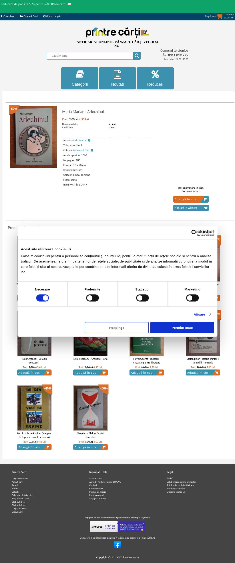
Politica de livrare (97, 491)
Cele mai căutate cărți (22, 495)
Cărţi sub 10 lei (19, 508)
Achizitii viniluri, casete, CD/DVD (105, 481)
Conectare (7, 16)
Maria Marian (80, 140)
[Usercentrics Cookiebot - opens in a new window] (194, 232)
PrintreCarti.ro (132, 557)
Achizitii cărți (95, 478)
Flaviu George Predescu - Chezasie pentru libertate (146, 360)
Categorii (79, 78)
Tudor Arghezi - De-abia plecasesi (34, 360)
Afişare (199, 314)
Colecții (15, 491)
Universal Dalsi (83, 150)
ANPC (170, 478)
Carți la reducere (20, 478)
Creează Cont (29, 16)
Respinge (116, 328)
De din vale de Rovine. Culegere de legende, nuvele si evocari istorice (34, 437)
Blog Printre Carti (20, 498)
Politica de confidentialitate (180, 485)
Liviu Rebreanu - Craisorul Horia (91, 358)
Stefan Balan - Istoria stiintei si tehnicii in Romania (203, 360)
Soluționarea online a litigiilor (181, 481)
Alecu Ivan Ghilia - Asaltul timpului (90, 435)
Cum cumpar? (96, 488)
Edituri (15, 488)
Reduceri (155, 78)
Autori (15, 485)
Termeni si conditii (176, 488)
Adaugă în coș (191, 199)
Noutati (117, 78)
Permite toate (182, 328)
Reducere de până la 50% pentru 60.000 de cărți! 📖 (36, 4)
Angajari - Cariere (97, 498)
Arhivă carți (17, 481)
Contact (93, 485)
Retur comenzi (96, 495)
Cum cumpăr (52, 16)
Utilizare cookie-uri (176, 491)
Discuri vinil (17, 511)
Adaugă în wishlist (191, 208)
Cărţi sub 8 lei (18, 505)
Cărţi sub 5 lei (18, 501)
